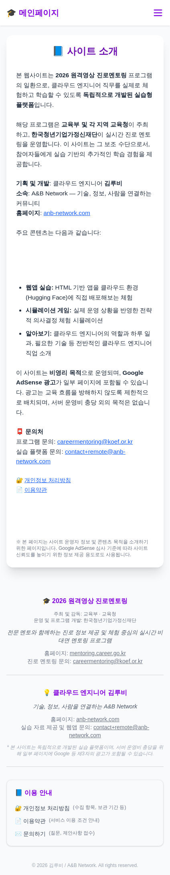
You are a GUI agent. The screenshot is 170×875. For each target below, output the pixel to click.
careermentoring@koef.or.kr (95, 441)
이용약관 (35, 490)
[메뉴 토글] (158, 12)
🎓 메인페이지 (32, 12)
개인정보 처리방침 (47, 480)
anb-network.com (66, 212)
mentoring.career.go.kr (98, 653)
